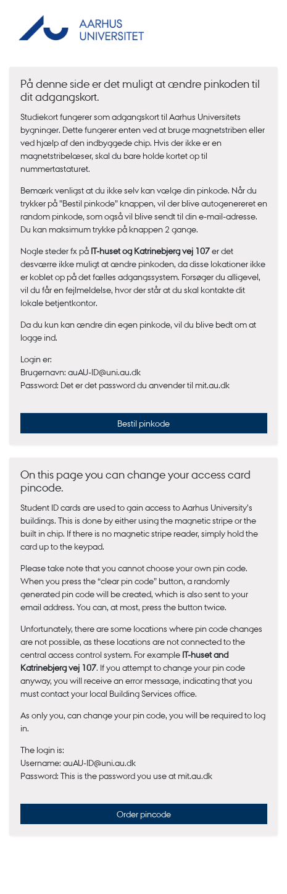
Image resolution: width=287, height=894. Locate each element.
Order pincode (144, 813)
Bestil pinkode (143, 422)
